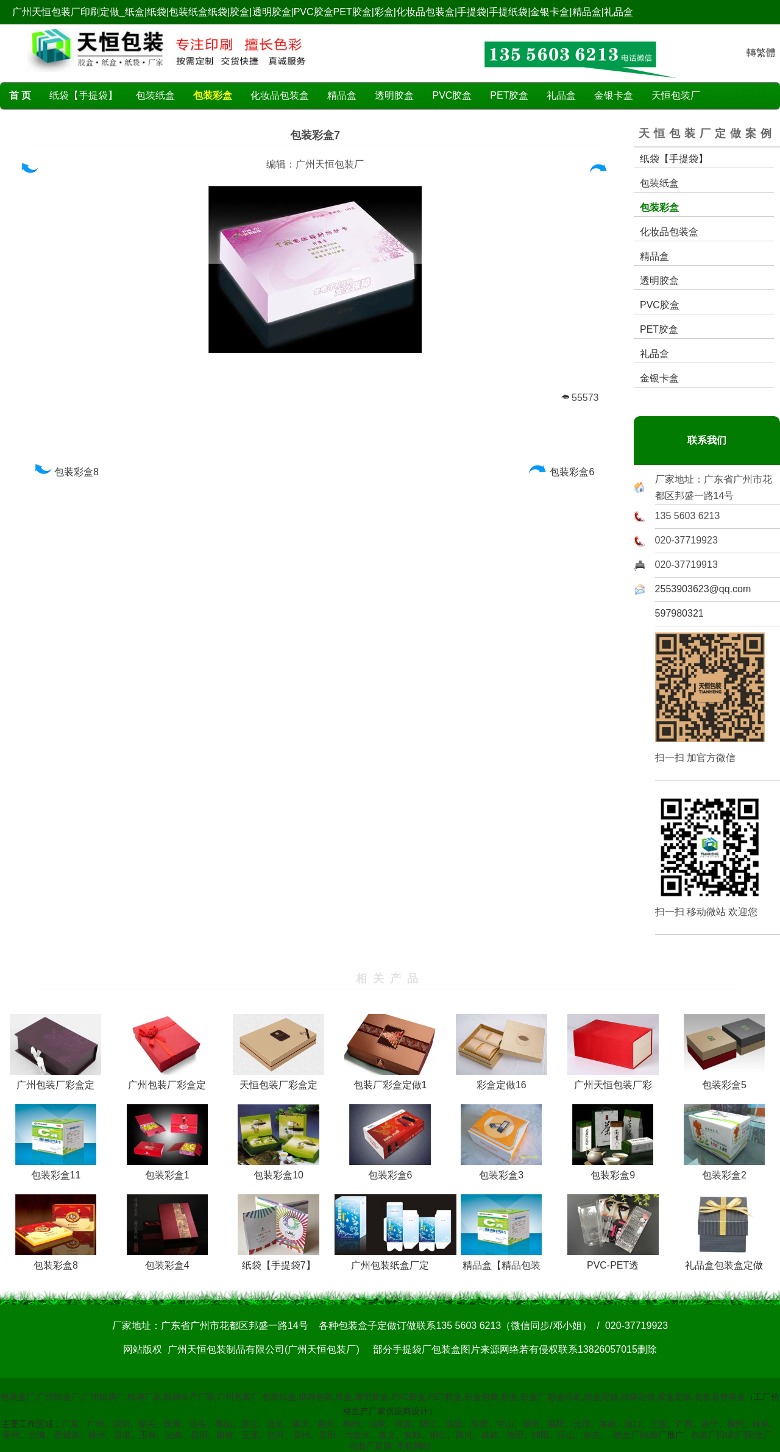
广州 (95, 1424)
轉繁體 (761, 53)
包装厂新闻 (370, 1446)
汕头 (198, 1424)
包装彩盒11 (55, 1170)
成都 (489, 1435)
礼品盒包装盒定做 (724, 1260)
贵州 (301, 1435)
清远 (454, 1424)
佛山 (223, 1424)
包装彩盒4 (167, 1260)
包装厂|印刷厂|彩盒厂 (731, 1435)
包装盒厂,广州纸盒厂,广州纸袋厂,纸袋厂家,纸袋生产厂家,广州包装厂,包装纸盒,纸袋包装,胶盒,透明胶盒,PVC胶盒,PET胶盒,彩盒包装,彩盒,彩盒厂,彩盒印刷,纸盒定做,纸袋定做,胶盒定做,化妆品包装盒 (373, 1396)
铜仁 (438, 1435)
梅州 (351, 1424)
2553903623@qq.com (703, 589)
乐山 (566, 1435)
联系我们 (706, 440)
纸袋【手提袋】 (83, 95)
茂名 (274, 1424)
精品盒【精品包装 (501, 1260)
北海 (37, 1435)
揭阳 (556, 1424)
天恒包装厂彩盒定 (278, 1080)
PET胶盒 (509, 95)
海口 (633, 1424)
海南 (607, 1424)
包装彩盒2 (724, 1170)
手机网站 (414, 1446)
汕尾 (377, 1424)
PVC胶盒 (452, 95)
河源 (402, 1424)
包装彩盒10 (278, 1170)
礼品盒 (561, 95)
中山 (505, 1424)
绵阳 (540, 1435)
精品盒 (341, 95)
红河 (276, 1435)
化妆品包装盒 (279, 95)
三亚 (658, 1424)
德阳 (514, 1435)
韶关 (146, 1424)
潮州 (530, 1424)
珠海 (172, 1424)
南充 (591, 1435)
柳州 (735, 1424)
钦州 (96, 1435)
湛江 (249, 1424)
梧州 (11, 1435)
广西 (684, 1424)
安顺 (412, 1435)
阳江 (428, 1424)
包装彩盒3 (501, 1170)
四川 (463, 1435)
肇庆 (300, 1424)
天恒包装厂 (675, 95)
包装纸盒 (155, 95)
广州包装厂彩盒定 (55, 1080)
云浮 (581, 1424)
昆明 (199, 1435)
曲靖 (224, 1435)
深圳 (121, 1424)
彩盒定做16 (501, 1080)
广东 (70, 1424)
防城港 (67, 1435)
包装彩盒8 (65, 472)
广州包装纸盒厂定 (395, 1260)
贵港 (122, 1435)
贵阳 (327, 1435)
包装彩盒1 (167, 1170)
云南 (173, 1435)
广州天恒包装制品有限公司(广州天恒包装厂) (264, 1349)
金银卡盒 (613, 95)
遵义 (386, 1435)
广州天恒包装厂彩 (613, 1080)
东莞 (479, 1424)
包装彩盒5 (724, 1080)
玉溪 (250, 1435)
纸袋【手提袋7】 (278, 1260)
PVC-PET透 (613, 1260)
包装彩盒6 (561, 472)
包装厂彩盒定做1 (390, 1080)
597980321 (679, 613)
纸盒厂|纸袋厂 (640, 1435)
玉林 (148, 1435)
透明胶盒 (394, 95)
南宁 (709, 1424)
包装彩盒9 (612, 1170)
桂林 (761, 1424)
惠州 (326, 1424)
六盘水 (357, 1435)
